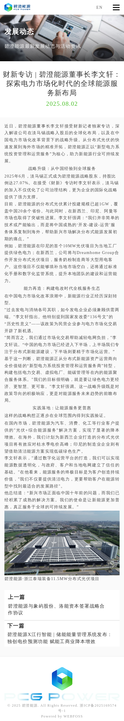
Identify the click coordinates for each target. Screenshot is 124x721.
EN (99, 7)
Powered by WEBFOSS (62, 716)
